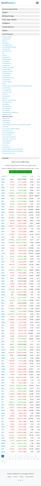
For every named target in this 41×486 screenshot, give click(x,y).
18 (15, 458)
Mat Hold (4, 98)
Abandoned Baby (7, 37)
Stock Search (29, 476)
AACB (3, 179)
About (9, 476)
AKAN (3, 410)
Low (39, 176)
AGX (2, 361)
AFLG (2, 311)
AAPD (3, 193)
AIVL (2, 407)
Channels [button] (5, 158)
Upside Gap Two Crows (8, 153)
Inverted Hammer (7, 82)
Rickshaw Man (6, 110)
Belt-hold (4, 41)
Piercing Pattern (6, 108)
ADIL (2, 267)
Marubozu (5, 94)
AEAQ (3, 295)
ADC (2, 259)
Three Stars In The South (9, 139)
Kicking (4, 84)
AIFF (2, 380)
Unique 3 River (6, 147)
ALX (2, 435)
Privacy (21, 476)
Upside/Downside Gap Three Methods (12, 151)
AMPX (3, 446)
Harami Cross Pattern (8, 67)
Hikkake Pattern (6, 73)
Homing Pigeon (6, 75)
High (32, 176)
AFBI (2, 303)
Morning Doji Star (7, 102)
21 (25, 458)
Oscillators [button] (6, 23)
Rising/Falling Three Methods (10, 112)
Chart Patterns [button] (7, 34)
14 (3, 458)
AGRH (3, 355)
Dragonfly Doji (6, 57)
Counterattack (6, 49)
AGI (2, 339)
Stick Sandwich (6, 122)
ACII (2, 251)
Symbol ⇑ (4, 176)
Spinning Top (5, 118)
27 (6, 461)
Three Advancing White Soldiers (11, 128)
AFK (2, 308)
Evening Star (5, 61)
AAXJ (2, 207)
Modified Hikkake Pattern (9, 100)
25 (37, 458)
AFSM (3, 322)
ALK (2, 421)
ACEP (2, 242)
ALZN (3, 438)
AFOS (3, 314)
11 (28, 456)
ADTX (3, 284)
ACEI (2, 240)
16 (9, 458)
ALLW (3, 427)
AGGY (3, 336)
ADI (2, 264)
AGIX (2, 347)
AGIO (2, 344)
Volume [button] (4, 31)
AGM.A (3, 350)
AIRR (2, 396)
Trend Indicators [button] (8, 27)
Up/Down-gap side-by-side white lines (12, 149)
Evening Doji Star (6, 59)
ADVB (3, 286)
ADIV (2, 270)
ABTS (3, 231)
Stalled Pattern (6, 120)
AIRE (2, 394)
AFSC (2, 319)
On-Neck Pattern (6, 106)
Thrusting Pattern (7, 141)
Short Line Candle (7, 116)
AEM (2, 300)
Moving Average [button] (8, 16)
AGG (2, 333)
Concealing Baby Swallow (9, 47)
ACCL (2, 237)
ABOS (3, 229)
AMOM (3, 440)
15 (6, 458)
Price (13, 176)
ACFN (3, 248)
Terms (15, 476)
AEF (2, 297)
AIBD (2, 374)
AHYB (3, 372)
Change (24, 176)
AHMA (3, 369)
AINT (2, 388)
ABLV (2, 220)
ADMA (3, 275)
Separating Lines (6, 114)
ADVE (3, 289)
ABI (2, 215)
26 (3, 461)
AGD (2, 330)
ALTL (2, 432)
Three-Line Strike (7, 135)
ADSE (3, 281)
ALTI (2, 429)
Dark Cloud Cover (7, 51)
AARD (3, 198)
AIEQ (2, 377)
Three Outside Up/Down (9, 137)
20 (21, 458)
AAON (3, 190)
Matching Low (6, 96)
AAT (2, 201)
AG (2, 328)
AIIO (2, 385)
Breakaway (5, 43)
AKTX (3, 413)
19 (18, 458)
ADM (2, 273)
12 (32, 456)
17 (12, 458)
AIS (2, 399)
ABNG (3, 226)
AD (2, 256)
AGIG (2, 341)
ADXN (3, 292)
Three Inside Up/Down (8, 133)
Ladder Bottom (6, 88)
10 (25, 456)
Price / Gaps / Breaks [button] (9, 20)
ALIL (2, 418)
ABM (2, 223)
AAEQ (3, 182)
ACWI (3, 253)
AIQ (2, 391)
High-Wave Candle (7, 71)
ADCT (3, 262)
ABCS (3, 209)
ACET (3, 245)
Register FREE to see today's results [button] (20, 172)
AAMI (3, 187)
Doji (3, 53)
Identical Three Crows (8, 77)
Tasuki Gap (5, 126)
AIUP (2, 405)
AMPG (3, 443)
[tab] (20, 9)
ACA (2, 234)
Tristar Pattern (6, 143)
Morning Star (5, 104)
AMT (2, 449)
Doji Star (4, 55)
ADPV (3, 278)
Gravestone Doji (6, 63)
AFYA (2, 325)
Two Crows (5, 145)
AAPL (2, 196)
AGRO (3, 358)
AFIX (2, 306)
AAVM (3, 204)
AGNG (3, 352)
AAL (2, 185)
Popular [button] (5, 12)
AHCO (3, 366)
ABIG (2, 218)
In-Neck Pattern (6, 79)
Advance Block (6, 39)
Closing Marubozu (7, 45)
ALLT (2, 424)
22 (28, 458)
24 (34, 458)
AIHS (2, 383)
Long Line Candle (7, 92)
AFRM (3, 317)
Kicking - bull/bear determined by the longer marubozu (17, 86)
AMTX (3, 451)
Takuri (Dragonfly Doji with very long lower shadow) (16, 124)
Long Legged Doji (6, 90)
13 (35, 456)
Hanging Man (6, 65)
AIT (2, 402)
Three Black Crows (7, 131)
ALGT (3, 416)
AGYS (3, 363)
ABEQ (3, 212)
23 (31, 458)
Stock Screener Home (9, 9)
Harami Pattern (6, 69)
